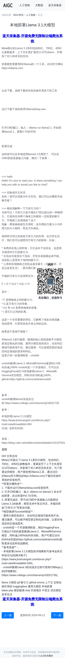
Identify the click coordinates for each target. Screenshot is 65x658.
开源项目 (36, 590)
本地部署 (47, 586)
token (5, 590)
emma (40, 582)
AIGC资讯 (18, 15)
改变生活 (7, 594)
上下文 (49, 582)
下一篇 (57, 615)
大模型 (12, 582)
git (18, 582)
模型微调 (19, 590)
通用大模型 (34, 586)
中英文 (46, 590)
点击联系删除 (46, 656)
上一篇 (8, 615)
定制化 (58, 582)
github (32, 582)
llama (5, 582)
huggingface (20, 586)
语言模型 (55, 590)
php (11, 590)
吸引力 (25, 582)
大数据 (39, 5)
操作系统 (7, 586)
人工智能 (24, 5)
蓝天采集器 (55, 5)
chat (27, 590)
